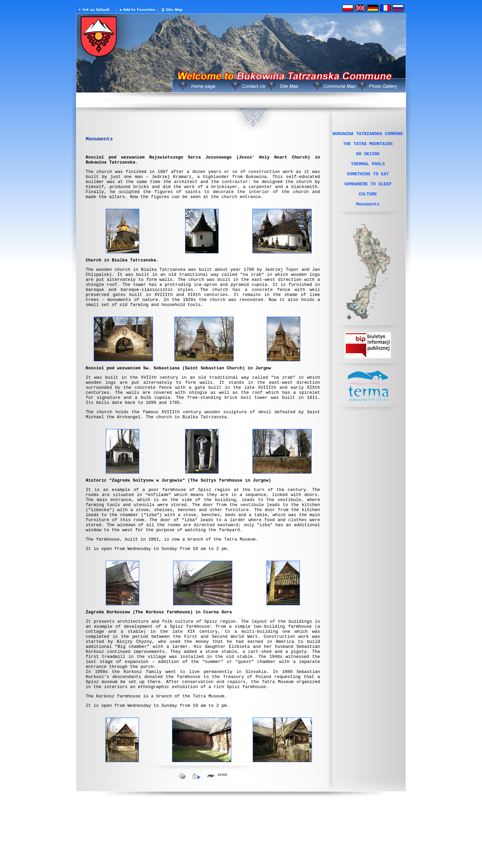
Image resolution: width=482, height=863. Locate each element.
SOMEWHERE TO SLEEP (367, 195)
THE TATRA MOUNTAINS (368, 146)
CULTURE (368, 207)
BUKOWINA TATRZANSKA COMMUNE (368, 134)
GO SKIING (368, 159)
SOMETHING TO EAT (368, 183)
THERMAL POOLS (368, 171)
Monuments (368, 219)
